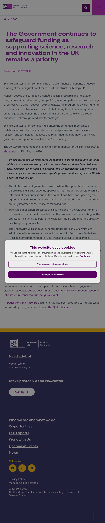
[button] (52, 264)
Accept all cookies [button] (52, 274)
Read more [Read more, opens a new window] (85, 256)
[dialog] (52, 261)
